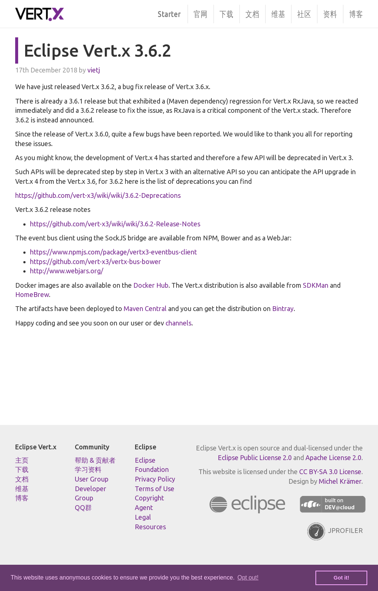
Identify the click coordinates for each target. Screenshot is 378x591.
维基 (278, 13)
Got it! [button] (341, 578)
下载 (226, 13)
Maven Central (145, 308)
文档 (252, 13)
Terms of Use (154, 488)
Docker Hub (150, 285)
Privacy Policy (155, 479)
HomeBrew (32, 294)
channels (178, 323)
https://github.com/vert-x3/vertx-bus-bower (95, 261)
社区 (304, 13)
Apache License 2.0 (333, 457)
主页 (22, 460)
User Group (91, 479)
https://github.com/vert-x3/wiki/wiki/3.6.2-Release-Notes (115, 223)
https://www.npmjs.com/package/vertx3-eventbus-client (113, 252)
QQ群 (83, 507)
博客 (356, 13)
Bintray (283, 308)
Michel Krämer (340, 481)
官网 (200, 13)
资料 (330, 13)
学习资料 (88, 469)
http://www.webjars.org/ (66, 270)
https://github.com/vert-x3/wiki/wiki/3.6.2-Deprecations (98, 195)
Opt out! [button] (247, 577)
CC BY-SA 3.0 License (330, 471)
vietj (93, 70)
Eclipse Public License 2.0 (255, 457)
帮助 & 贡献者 (95, 460)
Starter (169, 13)
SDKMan (315, 285)
